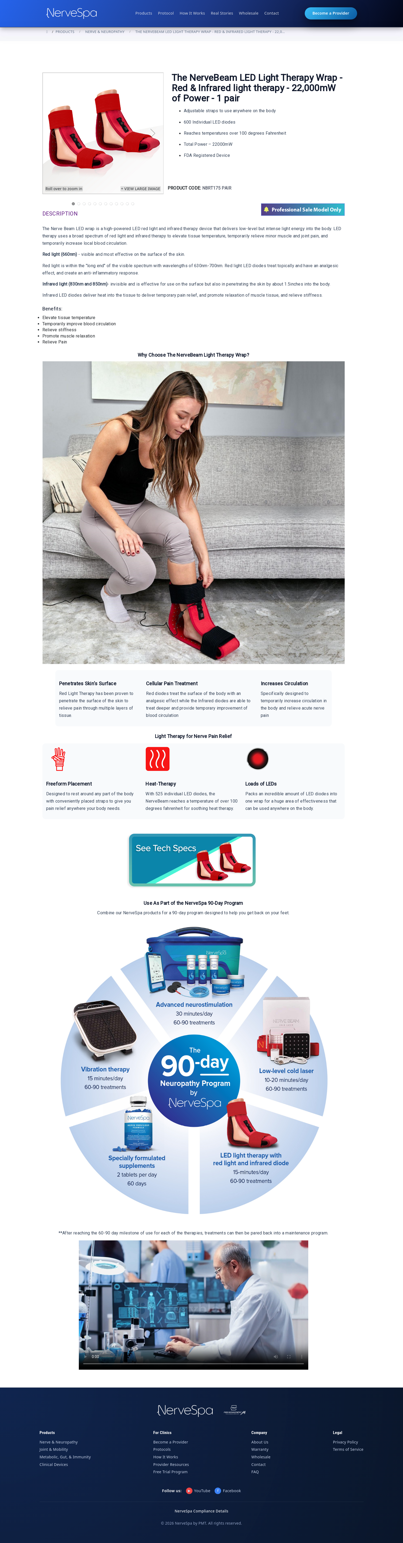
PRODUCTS (65, 31)
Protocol (166, 13)
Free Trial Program (170, 1471)
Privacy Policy (345, 1442)
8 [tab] (111, 203)
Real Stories (222, 13)
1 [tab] (73, 203)
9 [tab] (116, 203)
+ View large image (140, 188)
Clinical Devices (54, 1464)
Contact (271, 13)
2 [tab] (78, 203)
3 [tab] (84, 203)
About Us (259, 1442)
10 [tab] (121, 203)
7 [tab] (105, 203)
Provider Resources (171, 1464)
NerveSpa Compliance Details (201, 1511)
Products (143, 13)
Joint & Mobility (54, 1449)
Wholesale (248, 13)
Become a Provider (330, 13)
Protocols (162, 1449)
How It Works (192, 13)
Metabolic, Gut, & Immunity (65, 1456)
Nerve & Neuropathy (105, 31)
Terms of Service (348, 1449)
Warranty (259, 1449)
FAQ (255, 1471)
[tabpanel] (103, 133)
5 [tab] (94, 203)
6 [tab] (100, 203)
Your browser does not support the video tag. (193, 1305)
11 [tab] (127, 203)
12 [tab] (132, 203)
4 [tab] (89, 203)
